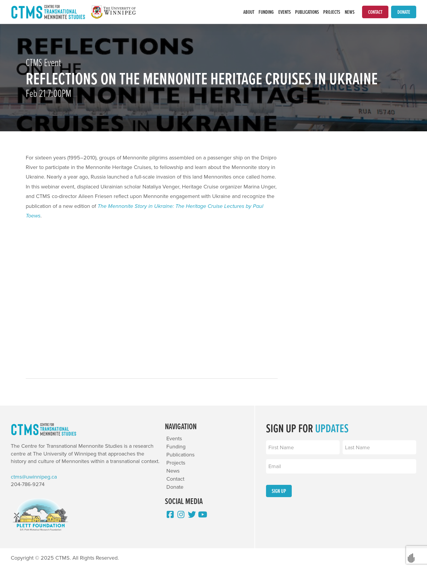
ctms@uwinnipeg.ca (34, 477)
